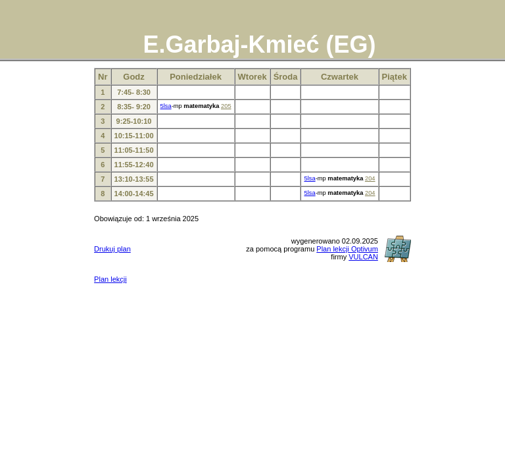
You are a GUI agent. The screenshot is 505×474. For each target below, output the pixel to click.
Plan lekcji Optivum (347, 249)
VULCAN (363, 257)
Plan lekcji (110, 279)
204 (370, 178)
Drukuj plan (112, 249)
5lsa (166, 106)
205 (226, 106)
